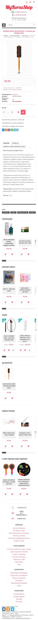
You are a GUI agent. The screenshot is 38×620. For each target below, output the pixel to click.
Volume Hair (6, 211)
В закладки (18, 111)
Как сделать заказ (19, 529)
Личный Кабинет (19, 592)
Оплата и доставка (19, 534)
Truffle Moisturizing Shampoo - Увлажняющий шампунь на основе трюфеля (9, 242)
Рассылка (19, 600)
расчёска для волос (22, 211)
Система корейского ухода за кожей (19, 548)
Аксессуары (25, 35)
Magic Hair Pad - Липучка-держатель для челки (25, 289)
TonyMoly (15, 94)
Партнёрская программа (19, 582)
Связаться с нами (19, 558)
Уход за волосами (15, 35)
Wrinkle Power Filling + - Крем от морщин (9, 433)
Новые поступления (19, 576)
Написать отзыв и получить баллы (12, 89)
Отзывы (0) (13, 142)
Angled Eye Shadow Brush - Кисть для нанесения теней (9, 337)
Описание (5, 142)
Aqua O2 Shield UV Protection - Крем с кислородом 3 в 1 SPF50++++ (25, 337)
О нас (19, 563)
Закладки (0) (30, 2)
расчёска (13, 211)
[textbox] (22, 25)
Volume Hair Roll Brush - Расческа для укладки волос (9, 385)
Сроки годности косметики (19, 550)
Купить (5, 253)
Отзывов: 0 (18, 87)
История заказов (19, 595)
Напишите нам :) (21, 517)
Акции (19, 584)
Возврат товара (19, 539)
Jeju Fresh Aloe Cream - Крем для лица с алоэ (25, 241)
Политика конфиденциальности (19, 537)
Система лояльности (19, 555)
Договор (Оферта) (19, 526)
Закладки (19, 598)
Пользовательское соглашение (19, 532)
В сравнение (13, 349)
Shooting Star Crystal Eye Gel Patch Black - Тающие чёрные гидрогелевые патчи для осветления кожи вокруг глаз (24, 483)
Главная (5, 35)
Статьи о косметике (19, 553)
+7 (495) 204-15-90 (20, 15)
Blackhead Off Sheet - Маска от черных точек (25, 433)
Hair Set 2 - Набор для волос (9, 289)
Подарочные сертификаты (19, 574)
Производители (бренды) (19, 571)
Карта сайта (19, 560)
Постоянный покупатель (28, 2)
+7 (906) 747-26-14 (20, 12)
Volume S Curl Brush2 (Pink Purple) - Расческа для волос (9, 481)
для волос (32, 211)
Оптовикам (19, 579)
